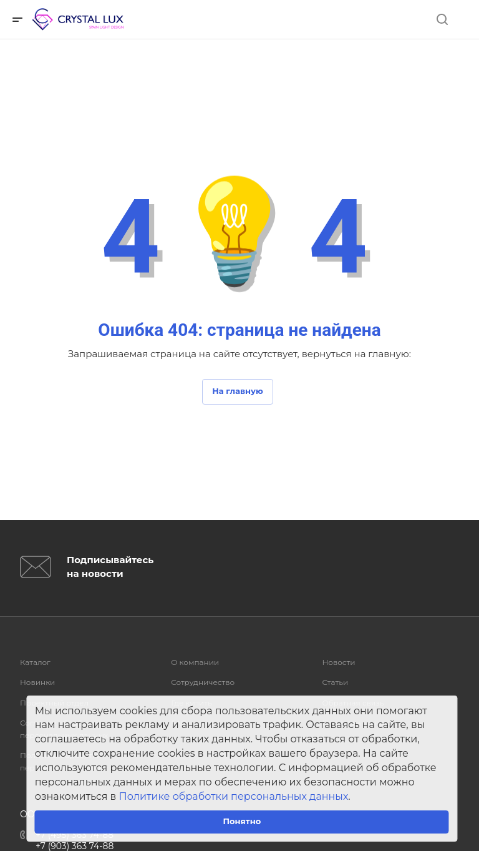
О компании (195, 662)
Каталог (35, 662)
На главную (237, 391)
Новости (338, 662)
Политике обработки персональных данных (234, 796)
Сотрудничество (203, 682)
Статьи (335, 682)
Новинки (37, 682)
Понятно (242, 821)
